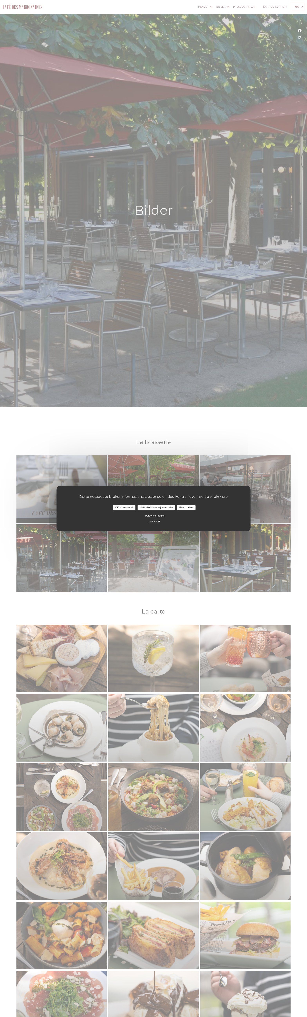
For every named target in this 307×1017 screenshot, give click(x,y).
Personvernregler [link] (155, 515)
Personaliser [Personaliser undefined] (186, 507)
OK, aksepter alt (124, 507)
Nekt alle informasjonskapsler (156, 507)
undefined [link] (154, 521)
